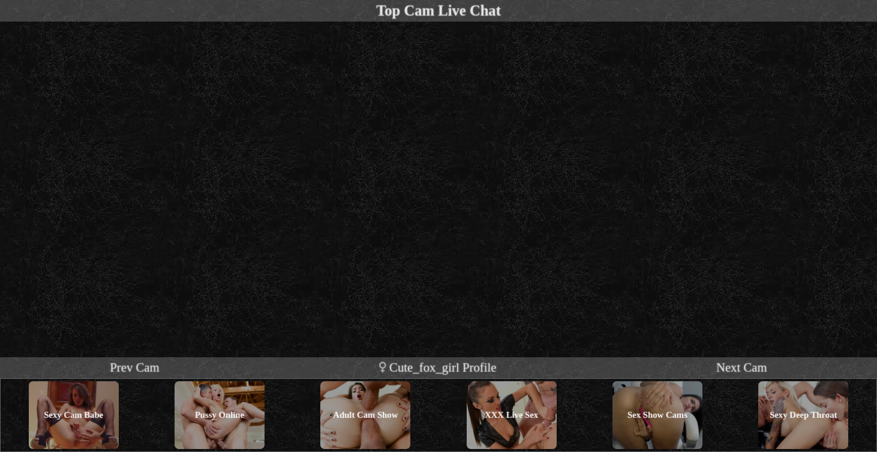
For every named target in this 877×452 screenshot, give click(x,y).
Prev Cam (135, 367)
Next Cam (741, 367)
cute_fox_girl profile (437, 367)
